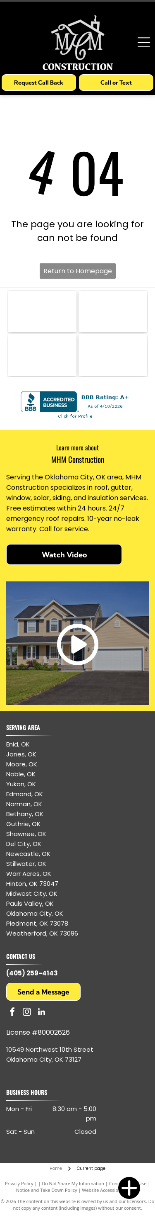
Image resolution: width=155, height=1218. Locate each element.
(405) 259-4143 (32, 973)
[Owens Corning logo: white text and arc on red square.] (113, 355)
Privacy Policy (19, 1183)
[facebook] (12, 1013)
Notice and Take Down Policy (46, 1190)
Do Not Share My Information (73, 1183)
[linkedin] (41, 1013)
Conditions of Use (128, 1183)
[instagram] (27, 1013)
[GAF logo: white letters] (42, 355)
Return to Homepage (77, 271)
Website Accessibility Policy (110, 1190)
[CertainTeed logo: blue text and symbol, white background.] (42, 311)
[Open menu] (144, 42)
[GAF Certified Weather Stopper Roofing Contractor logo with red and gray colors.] (113, 311)
